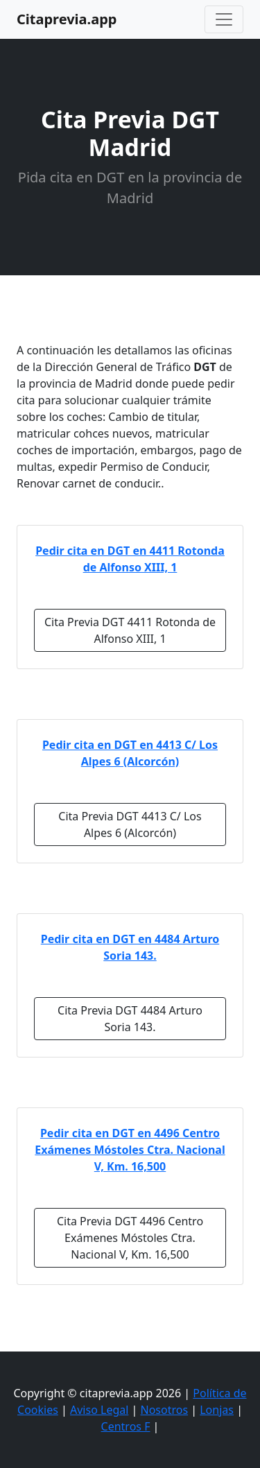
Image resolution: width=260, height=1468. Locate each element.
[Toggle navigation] (224, 19)
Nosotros (165, 1409)
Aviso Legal (99, 1409)
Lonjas (217, 1409)
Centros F (125, 1426)
